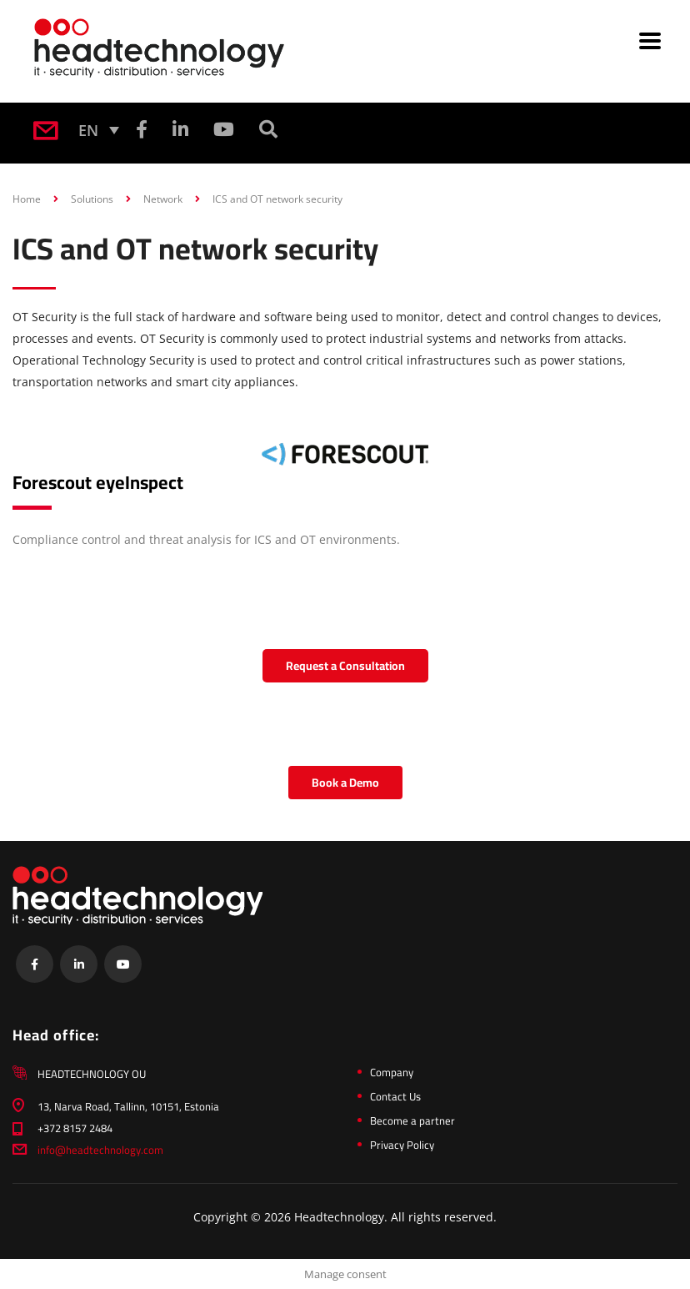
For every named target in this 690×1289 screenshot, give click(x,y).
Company (391, 1072)
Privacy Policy (402, 1144)
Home (26, 199)
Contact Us (395, 1096)
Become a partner (412, 1120)
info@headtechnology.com (100, 1150)
